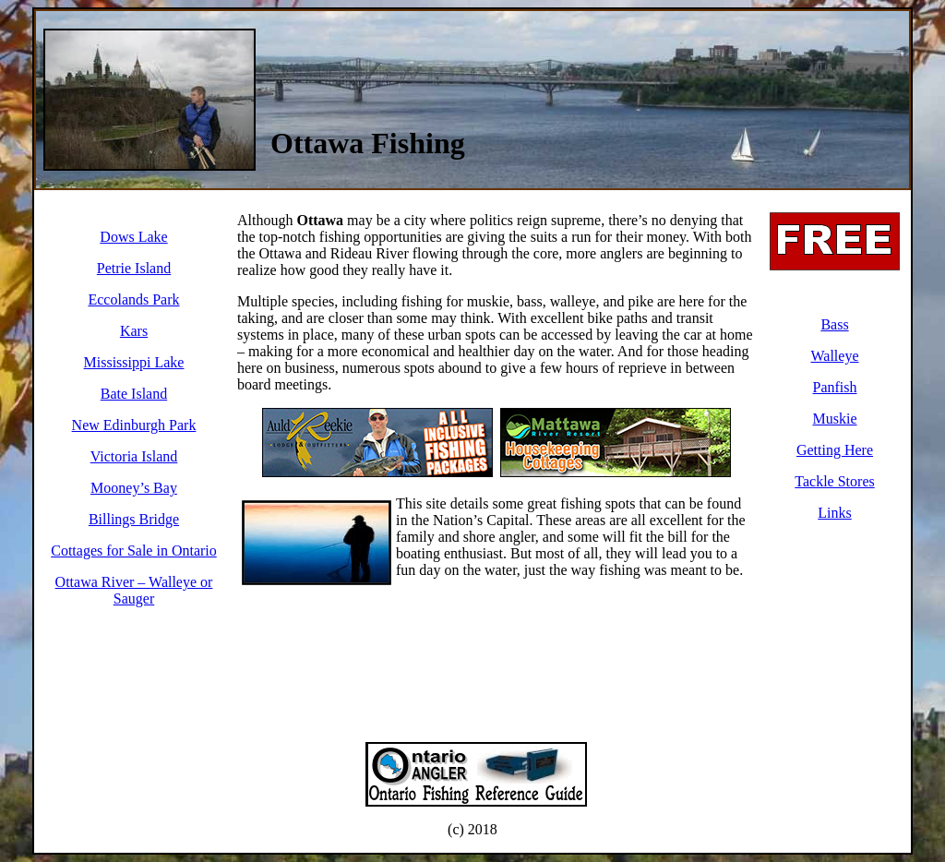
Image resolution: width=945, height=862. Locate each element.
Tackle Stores (834, 481)
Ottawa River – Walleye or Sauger (134, 590)
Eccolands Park (133, 299)
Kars (134, 331)
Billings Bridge (134, 519)
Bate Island (134, 393)
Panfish (835, 387)
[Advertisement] (675, 57)
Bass (834, 324)
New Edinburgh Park (134, 425)
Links (834, 513)
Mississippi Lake (134, 362)
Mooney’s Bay (133, 488)
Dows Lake (133, 237)
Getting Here (834, 450)
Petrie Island (134, 268)
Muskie (835, 418)
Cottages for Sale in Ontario (134, 550)
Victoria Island (134, 456)
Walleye (834, 356)
